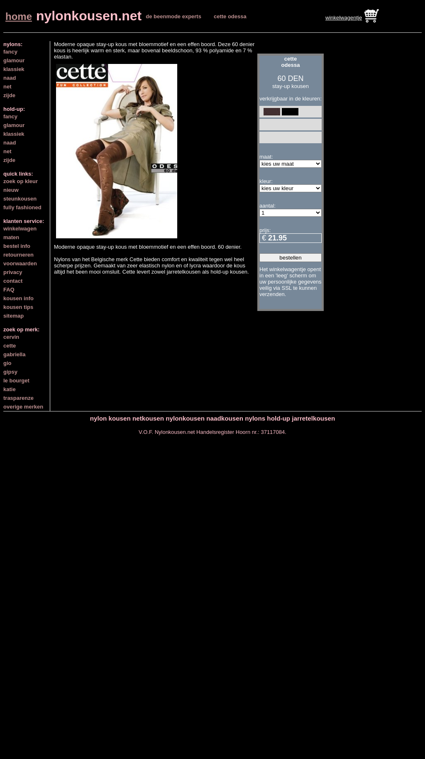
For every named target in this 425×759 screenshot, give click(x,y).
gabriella (14, 354)
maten (11, 237)
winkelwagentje (343, 18)
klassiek (13, 69)
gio (7, 363)
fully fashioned (22, 207)
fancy (10, 52)
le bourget (16, 380)
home (18, 16)
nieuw (11, 190)
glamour (13, 60)
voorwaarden (20, 263)
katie (9, 389)
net (7, 86)
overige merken (23, 407)
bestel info (16, 246)
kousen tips (18, 307)
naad (9, 78)
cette (9, 346)
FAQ (9, 289)
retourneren (18, 255)
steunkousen (20, 199)
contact (12, 281)
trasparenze (18, 398)
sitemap (13, 316)
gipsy (10, 372)
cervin (11, 337)
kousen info (18, 298)
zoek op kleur (20, 181)
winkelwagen (20, 228)
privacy (12, 272)
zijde (9, 95)
